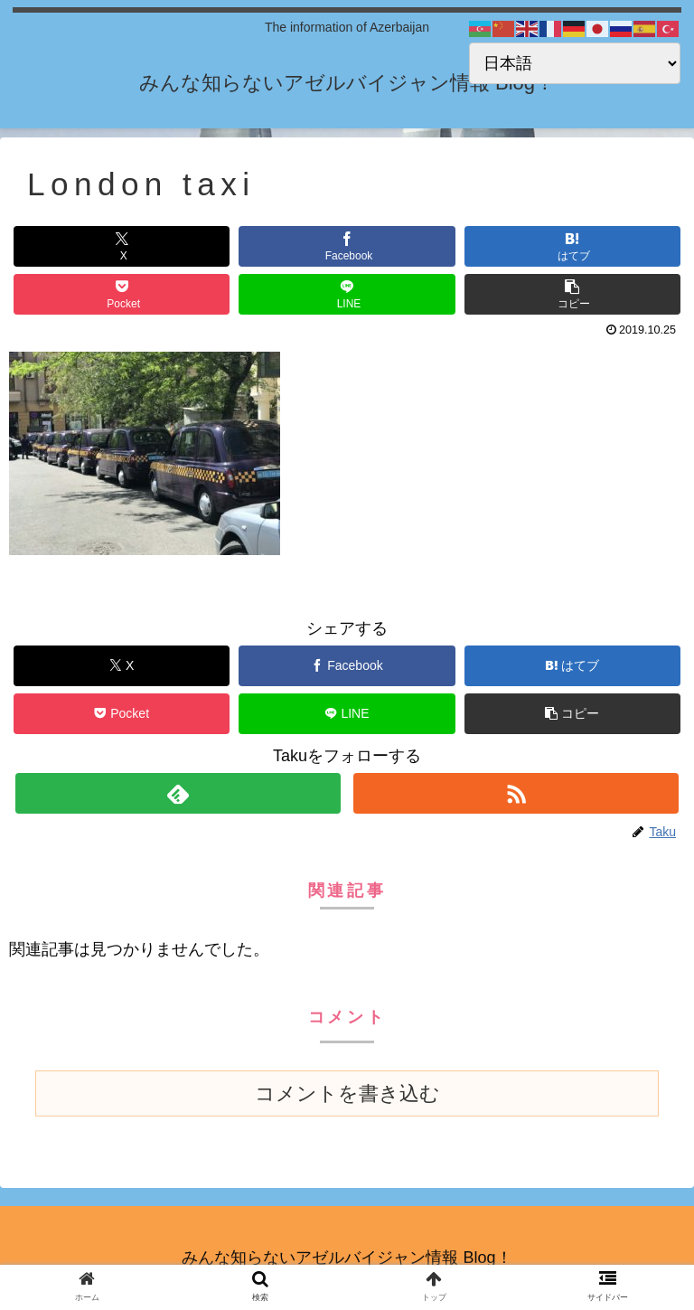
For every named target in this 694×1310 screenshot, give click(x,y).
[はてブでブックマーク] (572, 246)
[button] (572, 294)
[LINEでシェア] (347, 294)
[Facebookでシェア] (347, 246)
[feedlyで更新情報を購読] (177, 793)
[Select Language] (574, 63)
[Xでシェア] (122, 246)
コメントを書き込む (347, 1093)
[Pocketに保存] (122, 294)
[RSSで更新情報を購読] (515, 793)
